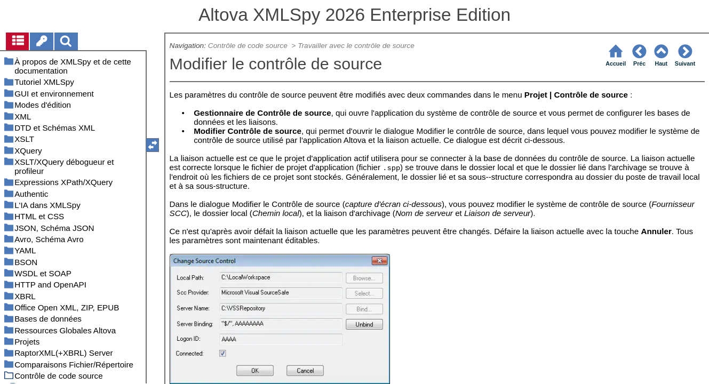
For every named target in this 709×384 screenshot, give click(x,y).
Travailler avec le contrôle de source (356, 46)
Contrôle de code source (249, 46)
